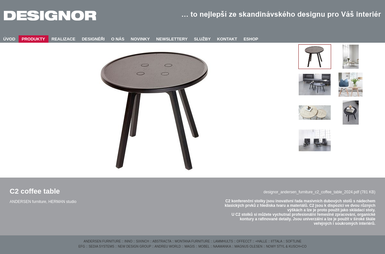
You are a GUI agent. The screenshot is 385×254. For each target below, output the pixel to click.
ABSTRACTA (161, 241)
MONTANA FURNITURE (192, 241)
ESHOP (251, 39)
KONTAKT (227, 39)
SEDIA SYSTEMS (101, 246)
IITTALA (276, 241)
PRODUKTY (33, 39)
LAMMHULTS (223, 241)
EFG (81, 246)
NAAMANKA (222, 246)
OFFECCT (244, 241)
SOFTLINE (294, 241)
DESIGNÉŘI (93, 39)
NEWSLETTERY (172, 39)
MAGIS (189, 246)
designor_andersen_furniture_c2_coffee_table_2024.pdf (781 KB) (319, 192)
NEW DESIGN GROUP (134, 246)
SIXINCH (142, 241)
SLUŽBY (202, 39)
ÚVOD (9, 39)
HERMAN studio (62, 201)
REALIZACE (63, 39)
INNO (128, 241)
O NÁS (117, 39)
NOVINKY (140, 39)
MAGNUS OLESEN (248, 246)
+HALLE (261, 241)
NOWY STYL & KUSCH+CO (286, 246)
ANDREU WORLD (168, 246)
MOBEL (204, 246)
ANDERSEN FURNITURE (102, 241)
